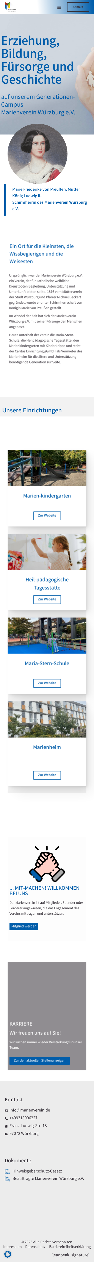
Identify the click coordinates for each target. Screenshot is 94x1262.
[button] (59, 7)
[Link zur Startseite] (10, 8)
